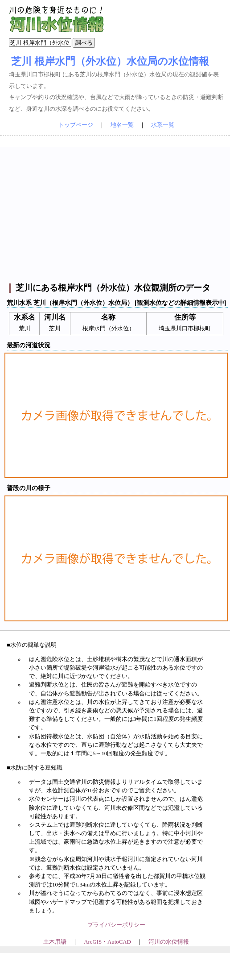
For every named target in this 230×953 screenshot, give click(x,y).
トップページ (75, 125)
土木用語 (54, 942)
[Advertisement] (116, 209)
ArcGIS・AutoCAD (107, 942)
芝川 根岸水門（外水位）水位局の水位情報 (110, 61)
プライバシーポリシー (116, 925)
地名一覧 (122, 125)
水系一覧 (162, 125)
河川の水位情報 (168, 942)
